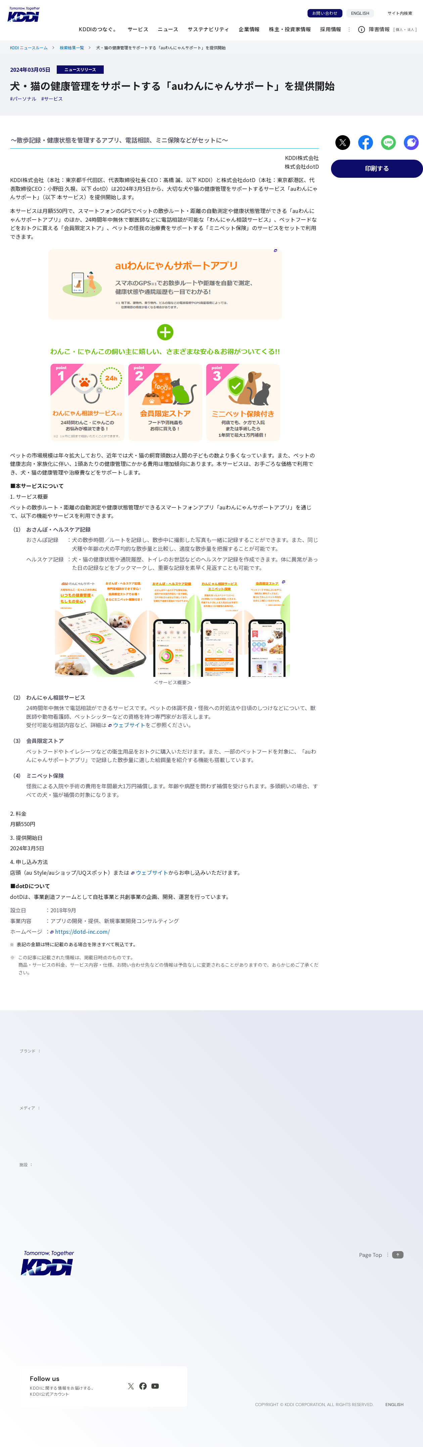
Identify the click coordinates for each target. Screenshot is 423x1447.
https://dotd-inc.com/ (80, 931)
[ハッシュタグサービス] (52, 98)
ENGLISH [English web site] (394, 1404)
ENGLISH (362, 13)
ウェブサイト (126, 725)
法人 (411, 29)
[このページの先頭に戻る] (381, 1254)
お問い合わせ (325, 13)
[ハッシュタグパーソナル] (23, 98)
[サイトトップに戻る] (23, 14)
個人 (399, 29)
